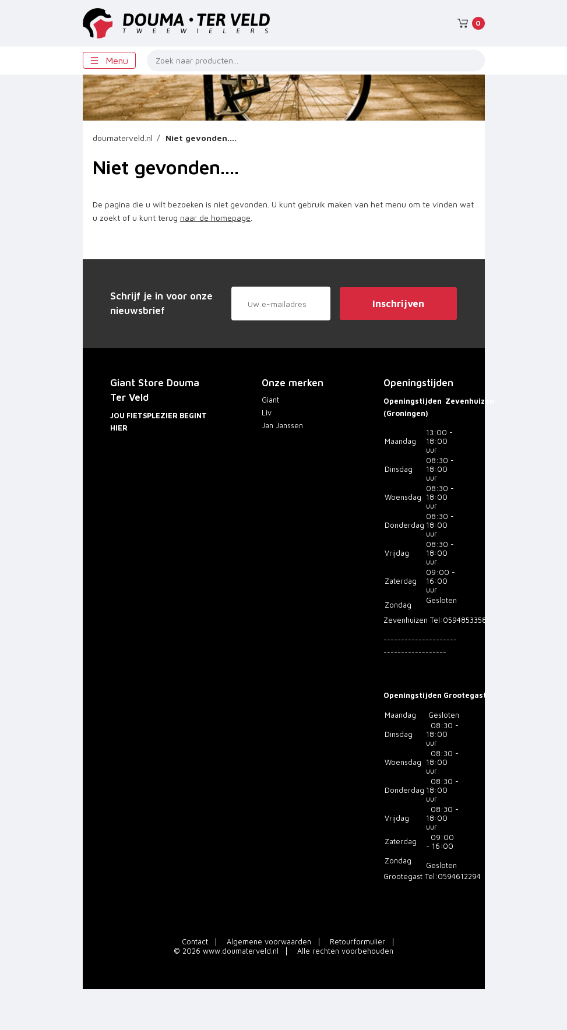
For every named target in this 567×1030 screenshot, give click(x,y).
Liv (267, 412)
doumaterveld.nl (123, 138)
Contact (195, 941)
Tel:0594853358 (458, 620)
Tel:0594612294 (453, 876)
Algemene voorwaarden (269, 941)
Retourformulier (357, 941)
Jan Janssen (282, 425)
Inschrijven (398, 303)
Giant (270, 400)
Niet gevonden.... (201, 138)
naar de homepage (215, 218)
